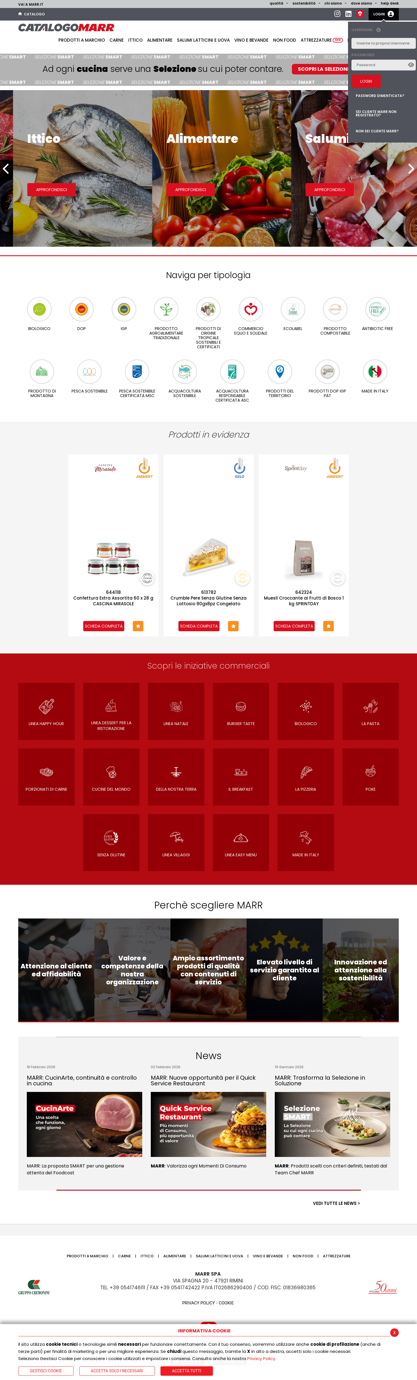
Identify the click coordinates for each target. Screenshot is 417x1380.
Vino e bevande (251, 40)
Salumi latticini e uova (203, 40)
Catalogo (31, 14)
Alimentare (159, 40)
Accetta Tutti (186, 1371)
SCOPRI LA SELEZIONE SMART (333, 69)
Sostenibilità (304, 3)
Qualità (276, 3)
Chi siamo (333, 3)
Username (367, 30)
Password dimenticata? (380, 95)
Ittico (135, 40)
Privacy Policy (261, 1358)
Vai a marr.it (30, 4)
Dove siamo (361, 3)
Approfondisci (38, 190)
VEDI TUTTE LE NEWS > (336, 1203)
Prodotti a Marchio (81, 40)
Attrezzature (322, 40)
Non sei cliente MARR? (377, 131)
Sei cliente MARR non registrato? (376, 113)
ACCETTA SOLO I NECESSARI (117, 1371)
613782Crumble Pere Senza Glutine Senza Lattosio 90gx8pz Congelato (208, 598)
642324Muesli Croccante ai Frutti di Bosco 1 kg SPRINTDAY (304, 598)
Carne (116, 40)
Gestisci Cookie (46, 1371)
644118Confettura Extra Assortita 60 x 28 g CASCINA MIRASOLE (113, 598)
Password (363, 55)
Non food (284, 40)
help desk (390, 3)
